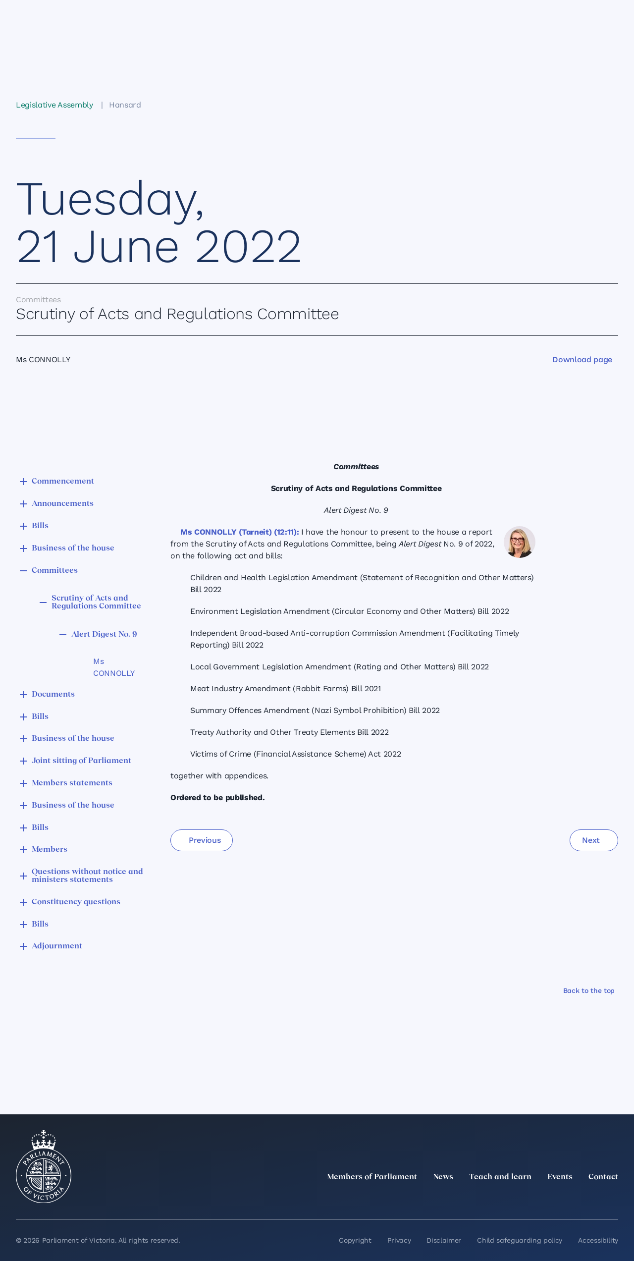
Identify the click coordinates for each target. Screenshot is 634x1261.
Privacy (399, 1240)
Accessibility (598, 1240)
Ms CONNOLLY (113, 667)
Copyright (355, 1240)
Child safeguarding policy (519, 1240)
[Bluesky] (612, 1199)
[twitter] (503, 1199)
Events (560, 1177)
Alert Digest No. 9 (104, 634)
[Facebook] (569, 1199)
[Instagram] (547, 1199)
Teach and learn (500, 1177)
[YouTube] (590, 1199)
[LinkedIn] (525, 1199)
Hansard (125, 105)
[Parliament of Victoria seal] (43, 1167)
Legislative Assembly (54, 105)
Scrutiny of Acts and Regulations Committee (96, 602)
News (443, 1177)
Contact (603, 1177)
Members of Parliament (372, 1177)
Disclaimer (443, 1240)
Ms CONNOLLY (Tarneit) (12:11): (239, 532)
